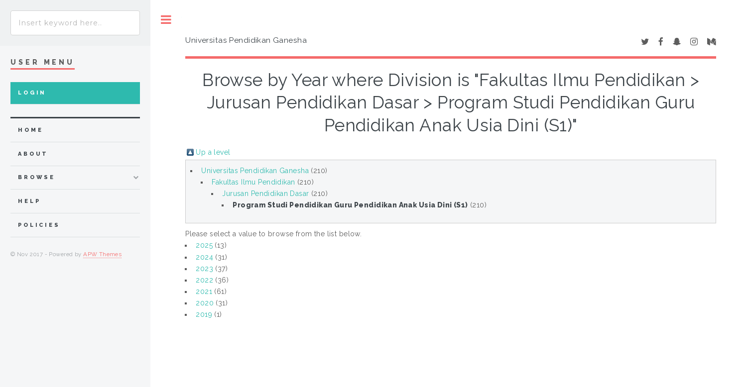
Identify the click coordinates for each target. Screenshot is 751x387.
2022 (204, 280)
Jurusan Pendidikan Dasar (265, 193)
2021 (204, 291)
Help (29, 201)
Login (32, 93)
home (30, 130)
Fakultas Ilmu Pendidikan (253, 182)
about (33, 154)
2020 (205, 303)
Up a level (213, 152)
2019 (204, 314)
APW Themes (102, 254)
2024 (204, 257)
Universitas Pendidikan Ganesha (255, 171)
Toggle (166, 19)
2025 (204, 245)
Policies (39, 225)
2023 (204, 269)
